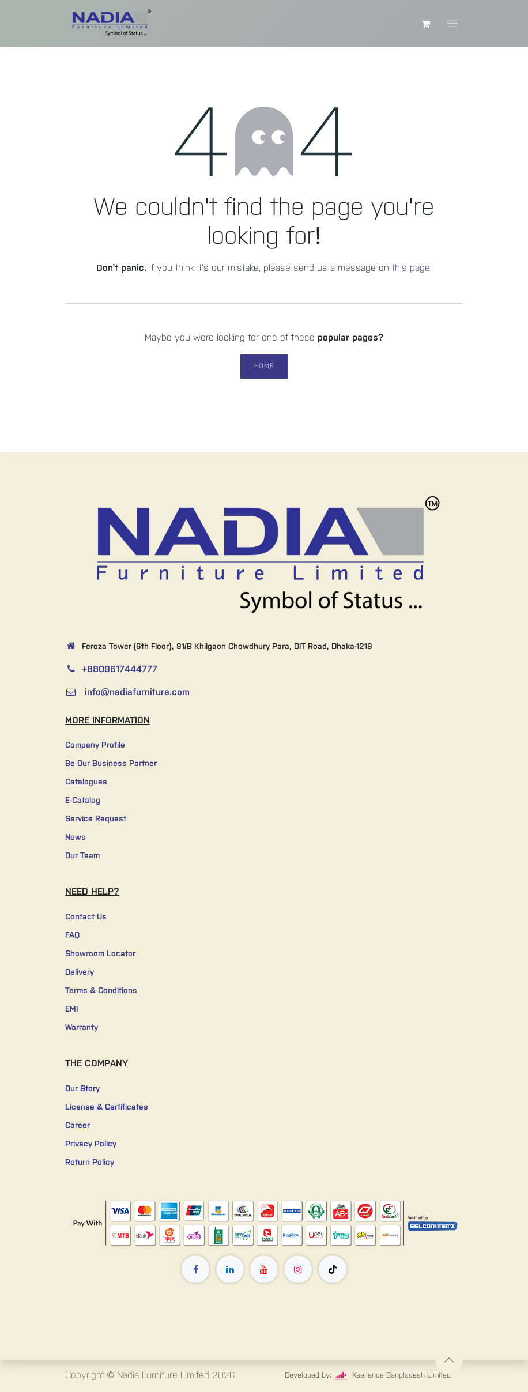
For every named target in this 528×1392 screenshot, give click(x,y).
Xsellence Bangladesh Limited (392, 1375)
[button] (449, 1360)
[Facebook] (195, 1269)
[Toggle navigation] (452, 24)
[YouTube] (264, 1269)
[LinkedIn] (230, 1269)
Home (264, 366)
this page (411, 268)
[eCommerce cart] (425, 23)
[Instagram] (298, 1269)
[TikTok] (332, 1269)
